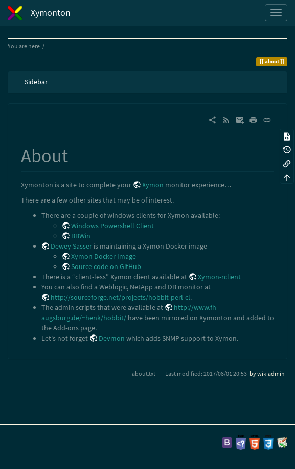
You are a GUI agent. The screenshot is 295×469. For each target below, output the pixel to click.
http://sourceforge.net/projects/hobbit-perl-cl (120, 297)
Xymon (153, 184)
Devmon (112, 338)
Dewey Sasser (71, 246)
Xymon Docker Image (103, 256)
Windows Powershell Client (112, 225)
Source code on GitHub (106, 266)
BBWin (80, 235)
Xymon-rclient (219, 276)
